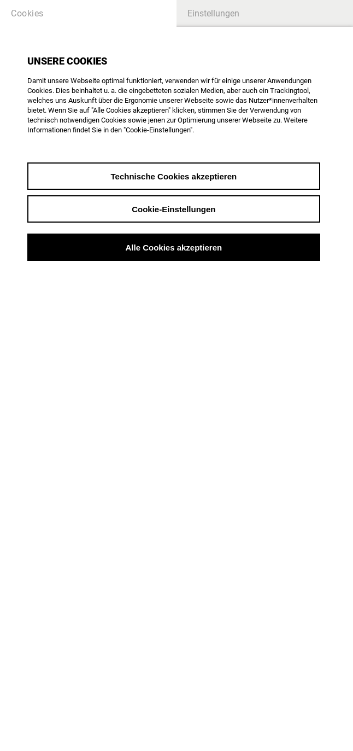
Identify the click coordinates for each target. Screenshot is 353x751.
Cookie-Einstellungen (173, 209)
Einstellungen (213, 13)
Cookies (27, 13)
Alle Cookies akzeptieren (173, 247)
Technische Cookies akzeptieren (174, 176)
